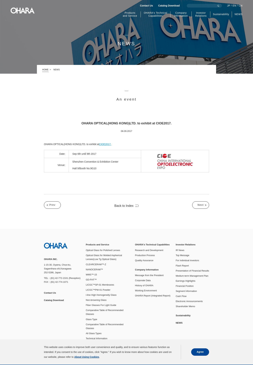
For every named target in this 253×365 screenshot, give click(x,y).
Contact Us (146, 5)
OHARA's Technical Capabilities (155, 14)
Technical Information (96, 338)
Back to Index (124, 205)
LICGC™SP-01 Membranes (100, 284)
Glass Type (91, 319)
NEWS (238, 14)
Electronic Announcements (189, 301)
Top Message (182, 255)
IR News (180, 250)
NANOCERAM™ (94, 269)
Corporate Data (143, 280)
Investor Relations (201, 14)
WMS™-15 (91, 274)
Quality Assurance (144, 260)
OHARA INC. (23, 11)
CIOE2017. (105, 144)
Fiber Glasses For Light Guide (101, 305)
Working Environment (146, 290)
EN (234, 5)
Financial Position (185, 286)
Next (201, 204)
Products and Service (130, 14)
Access (119, 360)
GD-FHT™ (91, 279)
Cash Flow (181, 296)
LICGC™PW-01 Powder (98, 290)
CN (240, 5)
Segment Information (186, 291)
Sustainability (221, 14)
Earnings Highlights (185, 281)
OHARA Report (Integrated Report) (152, 295)
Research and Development (149, 250)
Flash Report (182, 265)
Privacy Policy (51, 360)
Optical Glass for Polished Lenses (103, 250)
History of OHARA (144, 285)
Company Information (181, 14)
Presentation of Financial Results (192, 270)
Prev (52, 204)
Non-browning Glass (96, 300)
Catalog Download (169, 5)
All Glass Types (93, 333)
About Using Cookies (74, 360)
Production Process (145, 255)
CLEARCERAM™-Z (96, 264)
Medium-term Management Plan (192, 275)
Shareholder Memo (185, 306)
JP (228, 5)
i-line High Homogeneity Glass (101, 295)
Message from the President (149, 275)
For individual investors (187, 260)
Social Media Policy (100, 360)
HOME (45, 69)
